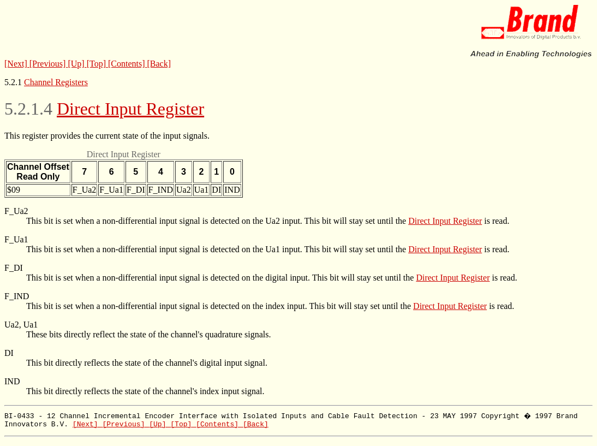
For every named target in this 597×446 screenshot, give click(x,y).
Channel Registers (56, 82)
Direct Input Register (130, 108)
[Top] (97, 63)
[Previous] (48, 63)
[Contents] (127, 63)
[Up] (77, 63)
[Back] (159, 63)
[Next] (16, 63)
